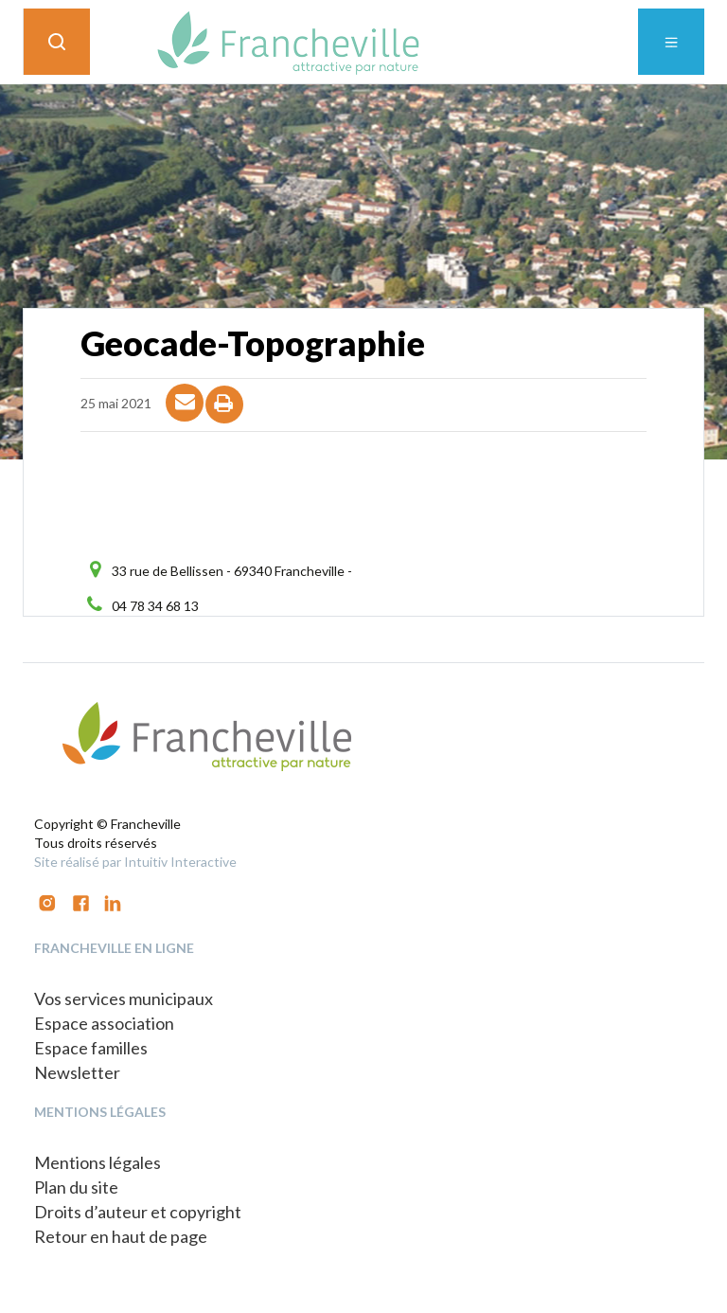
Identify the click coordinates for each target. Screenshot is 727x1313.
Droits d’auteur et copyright (137, 1211)
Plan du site (76, 1187)
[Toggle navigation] (671, 42)
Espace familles (91, 1047)
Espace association (104, 1023)
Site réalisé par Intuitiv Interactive (135, 862)
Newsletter (77, 1072)
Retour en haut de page (120, 1236)
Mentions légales (97, 1162)
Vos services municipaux (123, 998)
